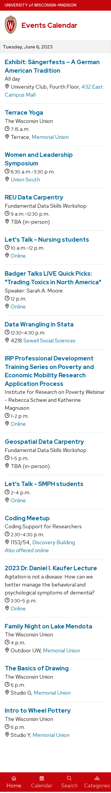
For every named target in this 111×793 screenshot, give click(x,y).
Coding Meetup (27, 518)
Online (18, 255)
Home (14, 782)
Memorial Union (50, 137)
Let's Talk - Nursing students (47, 239)
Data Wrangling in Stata (39, 324)
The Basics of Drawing (37, 668)
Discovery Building (53, 542)
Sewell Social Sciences (49, 340)
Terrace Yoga (24, 112)
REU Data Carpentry (34, 197)
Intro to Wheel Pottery (38, 710)
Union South (25, 179)
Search (69, 782)
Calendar (41, 782)
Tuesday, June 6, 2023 (28, 47)
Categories (97, 782)
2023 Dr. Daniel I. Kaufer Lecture (51, 568)
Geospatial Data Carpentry (44, 442)
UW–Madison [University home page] (40, 5)
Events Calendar (49, 25)
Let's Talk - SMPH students (44, 484)
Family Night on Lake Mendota (48, 626)
